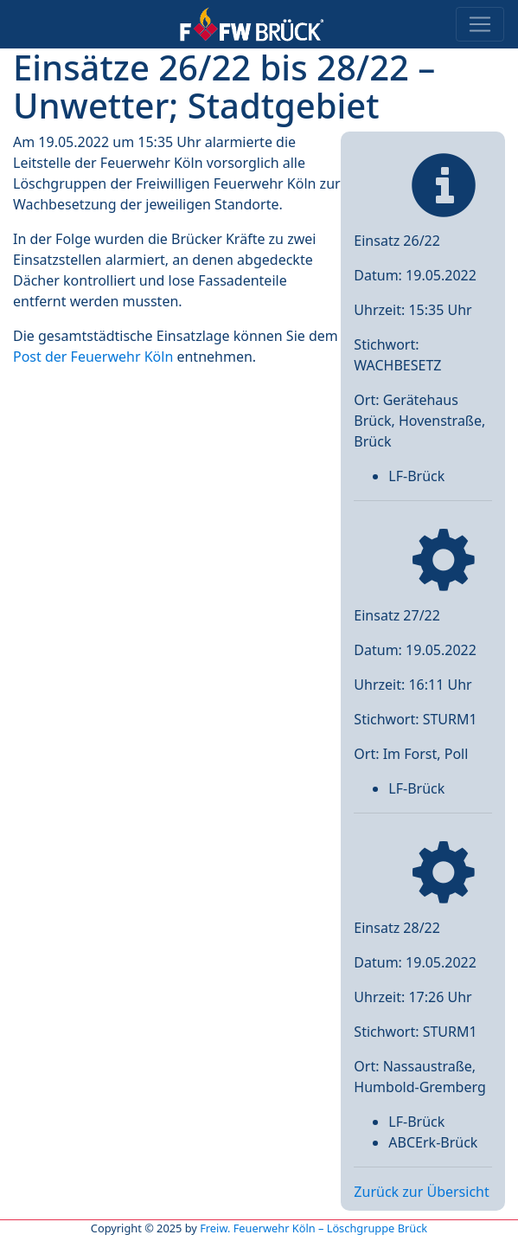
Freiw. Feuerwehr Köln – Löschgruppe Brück (313, 1228)
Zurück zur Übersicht (421, 1191)
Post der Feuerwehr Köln (93, 356)
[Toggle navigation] (480, 24)
